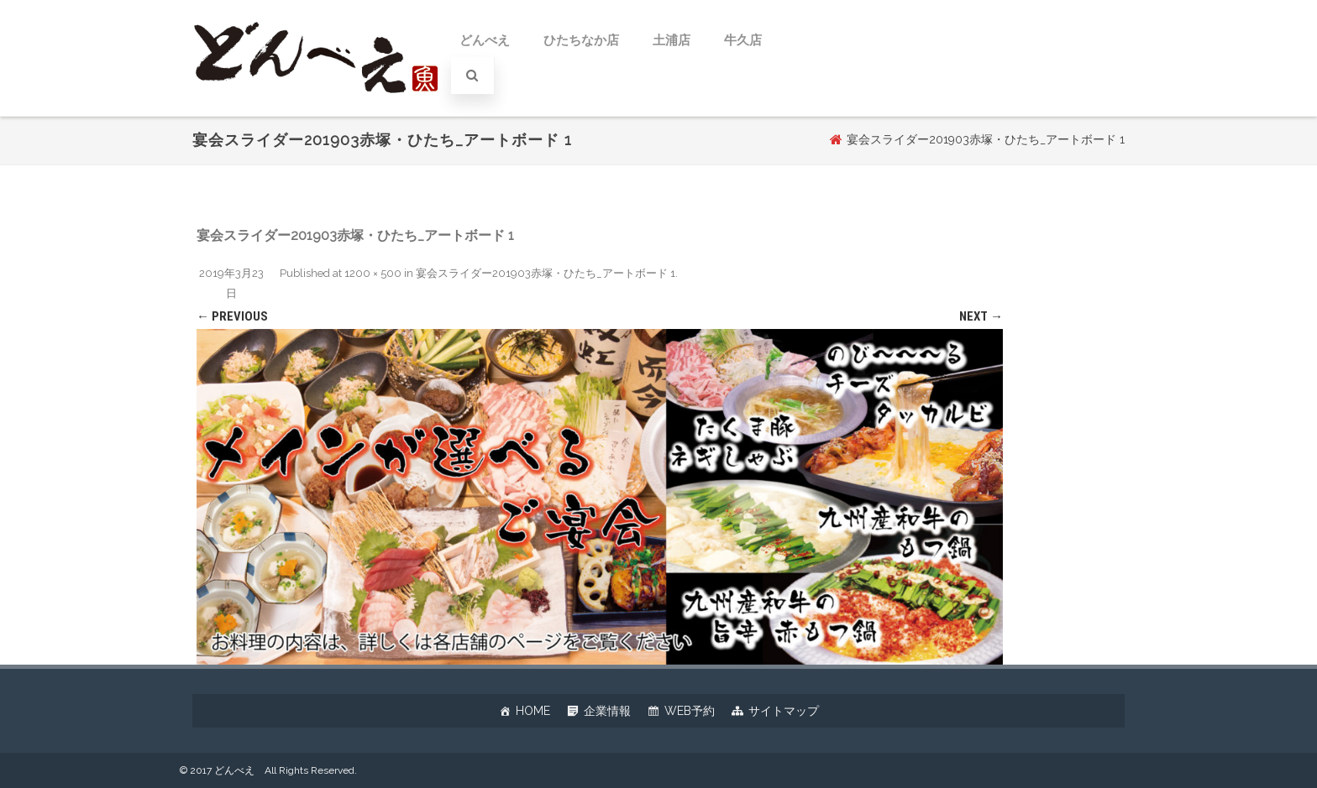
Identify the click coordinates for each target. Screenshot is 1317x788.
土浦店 (671, 40)
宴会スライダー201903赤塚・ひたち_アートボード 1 (545, 273)
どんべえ (484, 40)
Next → (981, 316)
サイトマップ (783, 711)
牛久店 (743, 40)
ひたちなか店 (581, 40)
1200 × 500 (372, 273)
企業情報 (607, 711)
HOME (533, 711)
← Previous (232, 316)
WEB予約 (689, 711)
